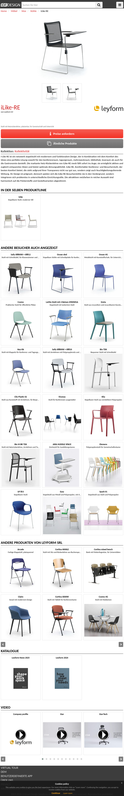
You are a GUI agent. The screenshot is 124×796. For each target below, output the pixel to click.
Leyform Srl (8, 112)
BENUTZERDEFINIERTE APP (16, 776)
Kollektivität (22, 151)
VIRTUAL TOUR (9, 768)
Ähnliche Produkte (62, 143)
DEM (3, 772)
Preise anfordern (62, 134)
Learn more (67, 793)
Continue (56, 793)
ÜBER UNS (7, 780)
